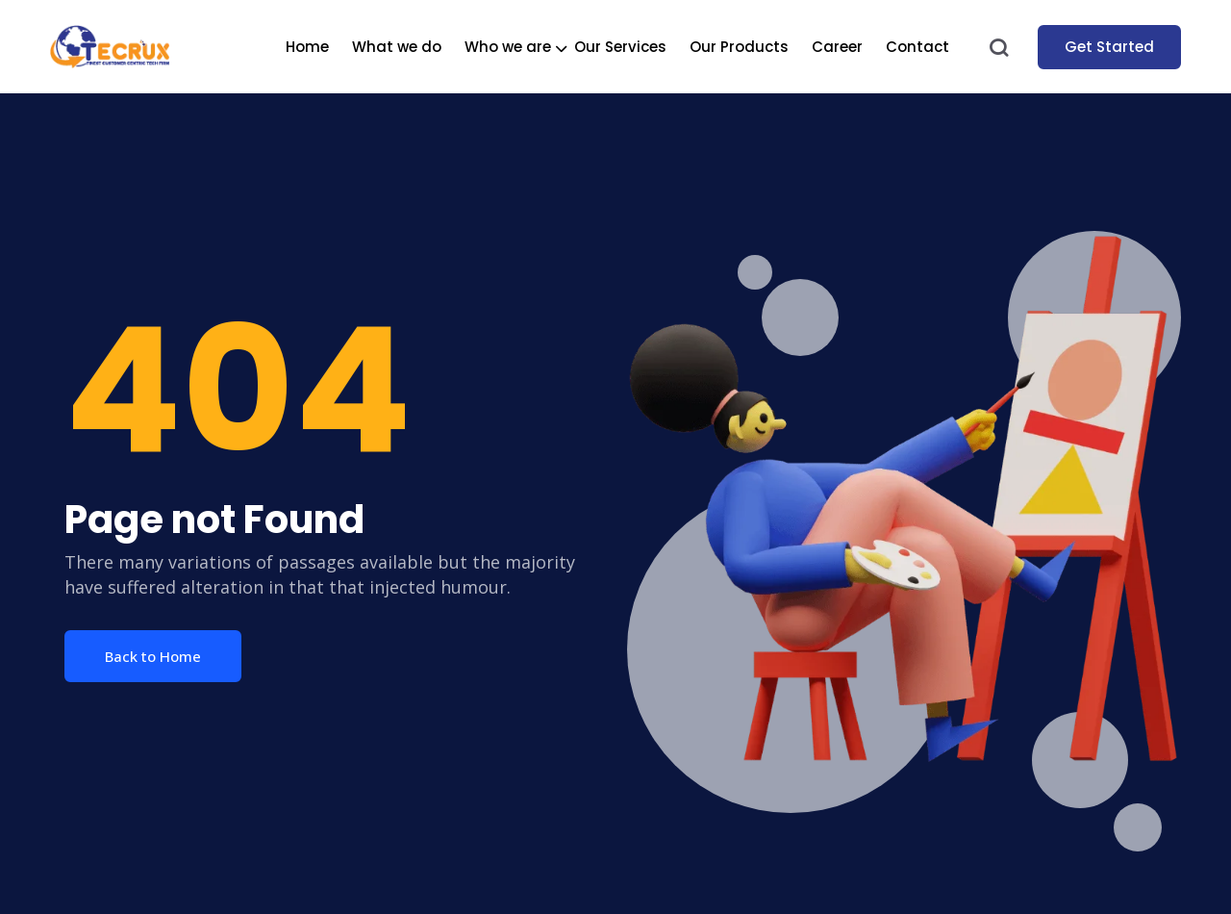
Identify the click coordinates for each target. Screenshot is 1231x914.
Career (837, 47)
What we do (396, 47)
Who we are (508, 47)
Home (307, 47)
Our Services (620, 47)
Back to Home (153, 656)
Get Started (1109, 47)
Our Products (739, 47)
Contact (917, 47)
